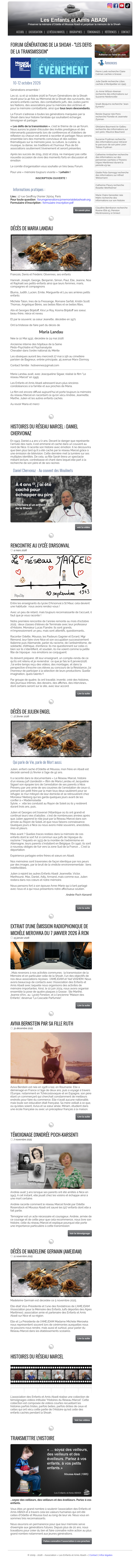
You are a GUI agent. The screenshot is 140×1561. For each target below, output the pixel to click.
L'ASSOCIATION (35, 32)
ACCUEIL (20, 32)
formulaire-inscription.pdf (58, 202)
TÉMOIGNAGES (93, 32)
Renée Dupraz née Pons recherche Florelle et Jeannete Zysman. (112, 117)
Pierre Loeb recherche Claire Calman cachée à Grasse (110, 72)
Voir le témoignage (80, 1233)
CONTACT (125, 32)
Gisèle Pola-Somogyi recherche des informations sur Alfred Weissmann (112, 175)
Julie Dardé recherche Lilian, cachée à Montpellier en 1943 (111, 82)
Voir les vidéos (82, 1420)
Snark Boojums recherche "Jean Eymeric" (112, 105)
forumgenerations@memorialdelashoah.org (64, 199)
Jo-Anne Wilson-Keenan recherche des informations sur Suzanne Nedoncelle (112, 94)
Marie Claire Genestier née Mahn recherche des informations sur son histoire (110, 198)
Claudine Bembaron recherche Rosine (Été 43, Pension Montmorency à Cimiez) (112, 210)
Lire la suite (83, 693)
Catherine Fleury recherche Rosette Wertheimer (110, 186)
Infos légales (105, 1555)
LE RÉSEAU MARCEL (56, 32)
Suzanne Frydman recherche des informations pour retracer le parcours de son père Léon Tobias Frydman (111, 143)
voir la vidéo (83, 527)
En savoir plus (82, 210)
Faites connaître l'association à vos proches (67, 1541)
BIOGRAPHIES (76, 32)
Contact (93, 1555)
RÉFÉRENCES (111, 32)
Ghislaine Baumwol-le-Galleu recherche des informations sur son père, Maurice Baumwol (112, 129)
